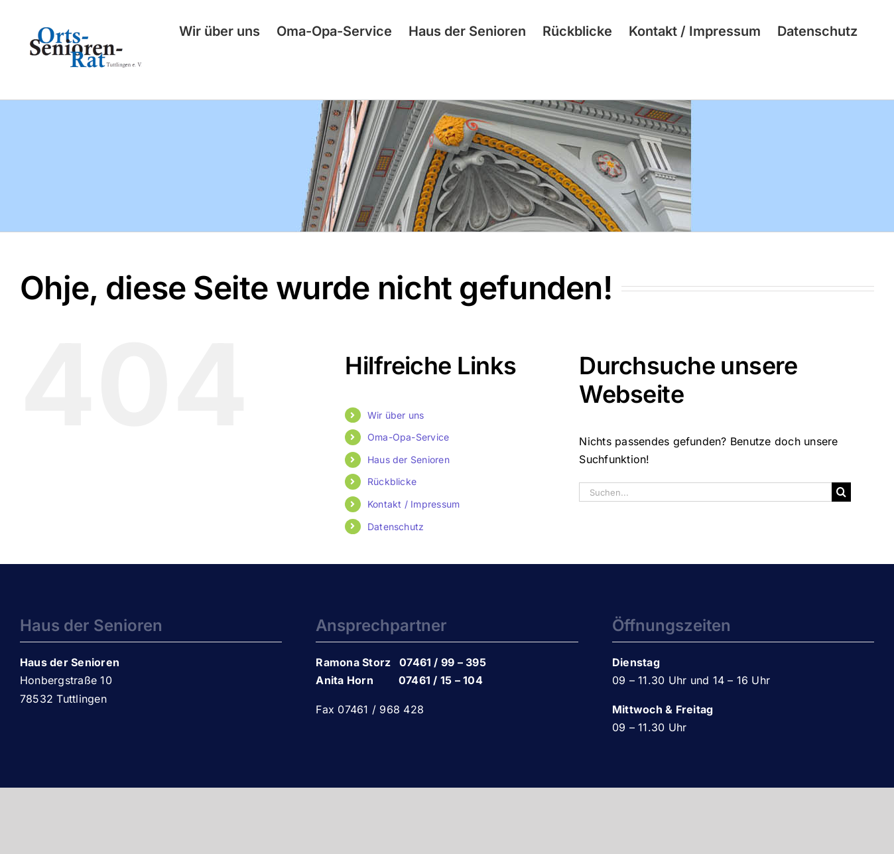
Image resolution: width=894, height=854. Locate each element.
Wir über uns (395, 415)
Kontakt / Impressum (413, 504)
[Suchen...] (705, 492)
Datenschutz (395, 526)
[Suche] (841, 492)
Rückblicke (391, 481)
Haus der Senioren (408, 459)
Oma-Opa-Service (408, 437)
